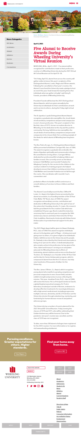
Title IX (59, 407)
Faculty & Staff (61, 398)
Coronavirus (11, 67)
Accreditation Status (63, 416)
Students (10, 63)
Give (70, 425)
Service (9, 59)
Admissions (60, 384)
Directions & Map (62, 404)
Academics (10, 47)
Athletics (10, 55)
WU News (10, 43)
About (59, 379)
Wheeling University (13, 3)
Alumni (9, 51)
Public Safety (61, 409)
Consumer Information (64, 414)
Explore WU (60, 351)
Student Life (61, 386)
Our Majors (20, 354)
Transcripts (40, 432)
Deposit (50, 425)
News (58, 388)
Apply (11, 425)
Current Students (62, 396)
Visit (30, 425)
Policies (59, 412)
